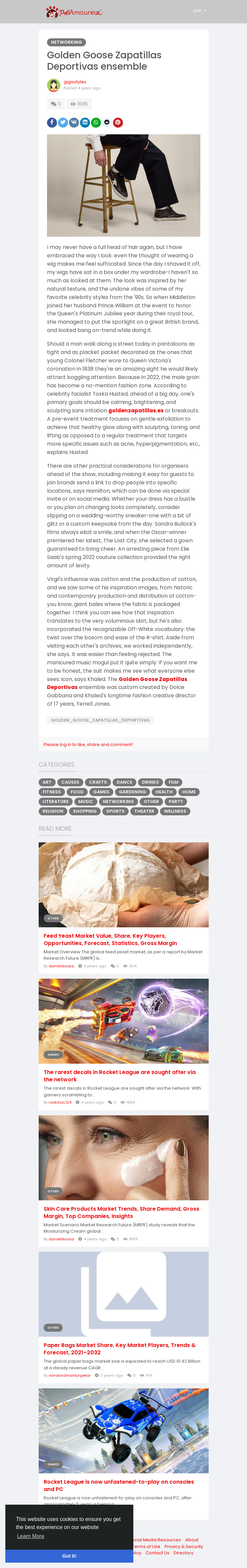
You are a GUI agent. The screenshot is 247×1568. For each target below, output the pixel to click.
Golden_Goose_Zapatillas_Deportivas (100, 720)
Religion (53, 811)
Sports (115, 811)
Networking (66, 42)
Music (85, 801)
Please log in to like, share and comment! (88, 744)
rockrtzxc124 (60, 1102)
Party (176, 801)
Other (151, 801)
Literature (56, 801)
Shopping (85, 811)
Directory (183, 1553)
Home (189, 792)
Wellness (175, 811)
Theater (144, 811)
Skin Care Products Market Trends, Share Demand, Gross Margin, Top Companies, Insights (121, 1212)
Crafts (98, 782)
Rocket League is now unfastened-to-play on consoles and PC (119, 1485)
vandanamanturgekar (70, 1375)
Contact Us (158, 1553)
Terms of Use (146, 1546)
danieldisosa (61, 966)
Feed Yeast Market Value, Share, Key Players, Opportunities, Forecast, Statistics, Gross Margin (110, 939)
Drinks (150, 782)
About (191, 1540)
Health (164, 792)
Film (173, 782)
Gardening (132, 792)
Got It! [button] (69, 1556)
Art (47, 782)
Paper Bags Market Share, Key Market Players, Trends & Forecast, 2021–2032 (120, 1349)
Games (101, 792)
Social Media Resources (155, 1540)
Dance (124, 782)
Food (77, 792)
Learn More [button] (30, 1536)
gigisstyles (75, 82)
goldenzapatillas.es (136, 410)
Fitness (52, 792)
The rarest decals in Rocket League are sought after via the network (120, 1076)
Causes (70, 782)
